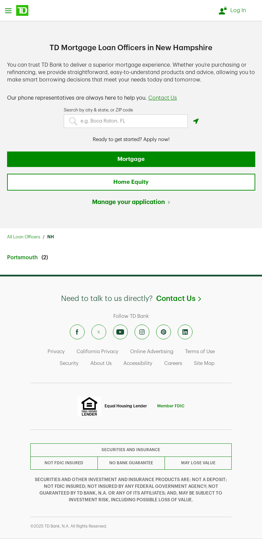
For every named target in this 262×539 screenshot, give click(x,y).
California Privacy (97, 351)
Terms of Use (200, 351)
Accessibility (137, 363)
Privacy (56, 351)
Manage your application (128, 202)
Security (69, 363)
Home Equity (131, 182)
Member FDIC (170, 406)
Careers (173, 363)
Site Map (204, 363)
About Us (101, 363)
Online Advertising (151, 351)
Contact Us (178, 298)
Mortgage (131, 159)
